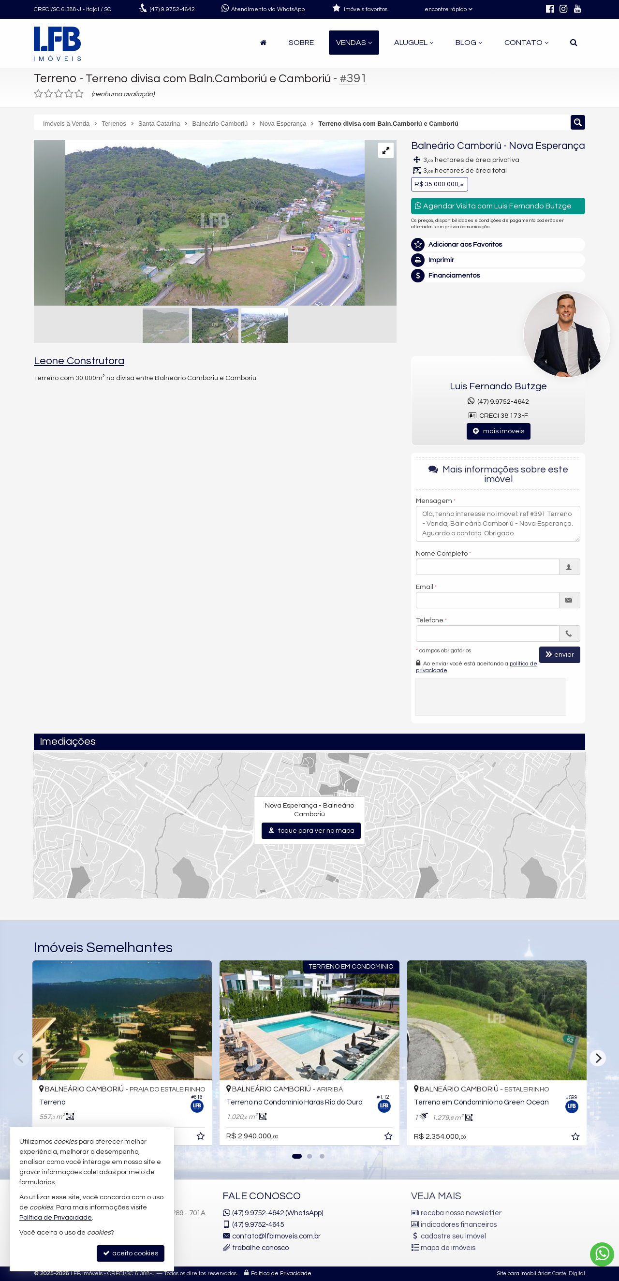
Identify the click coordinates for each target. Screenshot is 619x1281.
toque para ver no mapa (311, 830)
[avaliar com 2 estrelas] (48, 94)
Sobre (301, 42)
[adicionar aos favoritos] (201, 1137)
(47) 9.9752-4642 (498, 401)
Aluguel (413, 42)
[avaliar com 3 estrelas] (58, 94)
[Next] (598, 1058)
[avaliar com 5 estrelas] (79, 94)
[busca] (574, 42)
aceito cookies (130, 1253)
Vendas (354, 42)
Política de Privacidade (281, 1273)
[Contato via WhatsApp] (602, 1254)
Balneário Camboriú (456, 146)
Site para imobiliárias (523, 1273)
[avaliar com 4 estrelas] (69, 94)
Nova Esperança (547, 146)
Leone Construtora (79, 361)
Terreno (55, 78)
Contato (526, 42)
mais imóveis (498, 431)
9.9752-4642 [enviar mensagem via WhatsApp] (172, 9)
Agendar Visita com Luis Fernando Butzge (493, 206)
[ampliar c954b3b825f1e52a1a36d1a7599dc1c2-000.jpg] (199, 224)
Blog (469, 42)
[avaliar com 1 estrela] (38, 94)
